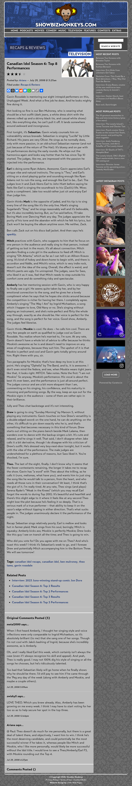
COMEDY (51, 30)
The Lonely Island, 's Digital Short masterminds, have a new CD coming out (110, 158)
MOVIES (39, 30)
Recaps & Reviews (30, 84)
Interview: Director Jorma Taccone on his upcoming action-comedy (110, 167)
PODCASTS (26, 30)
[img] (110, 323)
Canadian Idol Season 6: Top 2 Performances (40, 591)
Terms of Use (66, 780)
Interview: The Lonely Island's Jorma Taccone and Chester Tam (110, 125)
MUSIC (62, 30)
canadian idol (50, 561)
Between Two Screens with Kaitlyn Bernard (108, 65)
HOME (14, 30)
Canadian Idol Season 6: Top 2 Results (36, 586)
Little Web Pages (74, 782)
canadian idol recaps (27, 561)
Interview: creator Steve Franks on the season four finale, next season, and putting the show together (110, 134)
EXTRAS (116, 30)
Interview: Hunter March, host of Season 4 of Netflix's (109, 98)
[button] (110, 199)
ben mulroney (68, 561)
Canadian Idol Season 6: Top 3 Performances (40, 602)
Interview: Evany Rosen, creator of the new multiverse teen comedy (110, 89)
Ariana (22, 80)
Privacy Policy (52, 780)
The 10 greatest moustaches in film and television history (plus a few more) (110, 118)
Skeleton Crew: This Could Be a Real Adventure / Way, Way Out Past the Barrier (111, 79)
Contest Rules (80, 780)
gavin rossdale (23, 565)
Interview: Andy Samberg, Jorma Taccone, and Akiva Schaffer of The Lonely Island (109, 143)
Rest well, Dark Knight (106, 105)
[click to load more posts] (111, 374)
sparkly (11, 234)
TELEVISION (75, 30)
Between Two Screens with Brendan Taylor (108, 59)
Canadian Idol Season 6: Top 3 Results (36, 597)
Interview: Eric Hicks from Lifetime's (108, 71)
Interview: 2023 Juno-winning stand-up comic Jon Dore (47, 580)
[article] (110, 199)
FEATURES (90, 30)
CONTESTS (104, 30)
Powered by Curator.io (110, 382)
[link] (121, 335)
